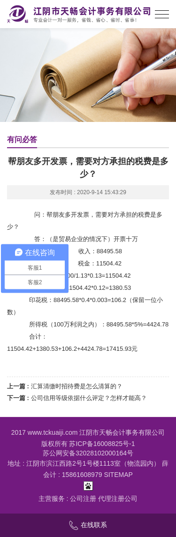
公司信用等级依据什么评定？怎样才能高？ (89, 397)
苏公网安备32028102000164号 (88, 453)
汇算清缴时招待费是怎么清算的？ (76, 386)
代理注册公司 (118, 498)
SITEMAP (118, 474)
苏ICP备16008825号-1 (102, 443)
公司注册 (83, 498)
